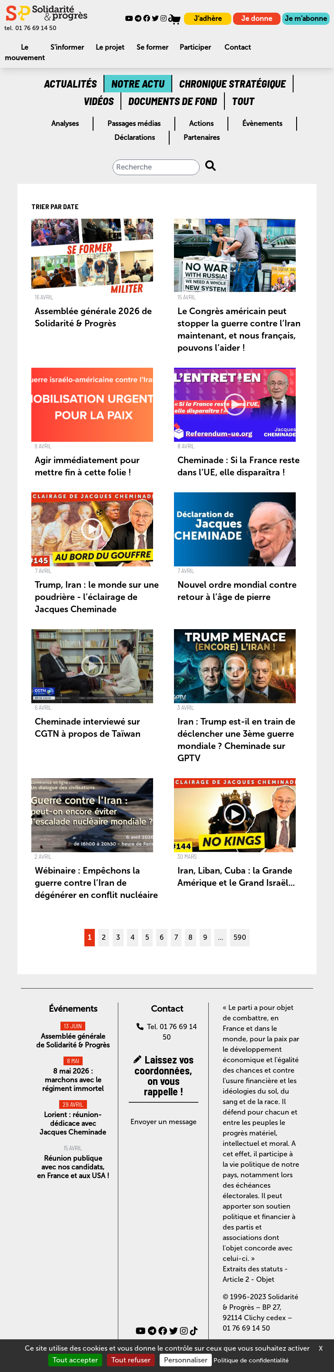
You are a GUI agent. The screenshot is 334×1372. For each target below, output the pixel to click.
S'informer (67, 47)
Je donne (256, 18)
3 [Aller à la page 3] (118, 937)
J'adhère (208, 18)
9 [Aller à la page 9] (205, 937)
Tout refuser (130, 1360)
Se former (152, 47)
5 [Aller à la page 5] (147, 937)
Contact (237, 47)
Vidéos (99, 101)
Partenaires (202, 137)
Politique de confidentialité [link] (251, 1360)
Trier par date (55, 206)
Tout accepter (75, 1360)
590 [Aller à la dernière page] (240, 937)
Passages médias (133, 123)
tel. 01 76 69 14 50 (30, 28)
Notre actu (137, 83)
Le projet (110, 47)
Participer (195, 47)
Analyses (65, 123)
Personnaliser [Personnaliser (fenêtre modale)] (185, 1360)
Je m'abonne (306, 18)
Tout (243, 101)
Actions (201, 123)
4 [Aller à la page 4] (132, 937)
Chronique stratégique (232, 83)
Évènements (262, 123)
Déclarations (134, 137)
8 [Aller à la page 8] (190, 937)
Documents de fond (172, 101)
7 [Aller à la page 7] (176, 937)
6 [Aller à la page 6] (162, 937)
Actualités (70, 83)
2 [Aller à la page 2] (104, 937)
